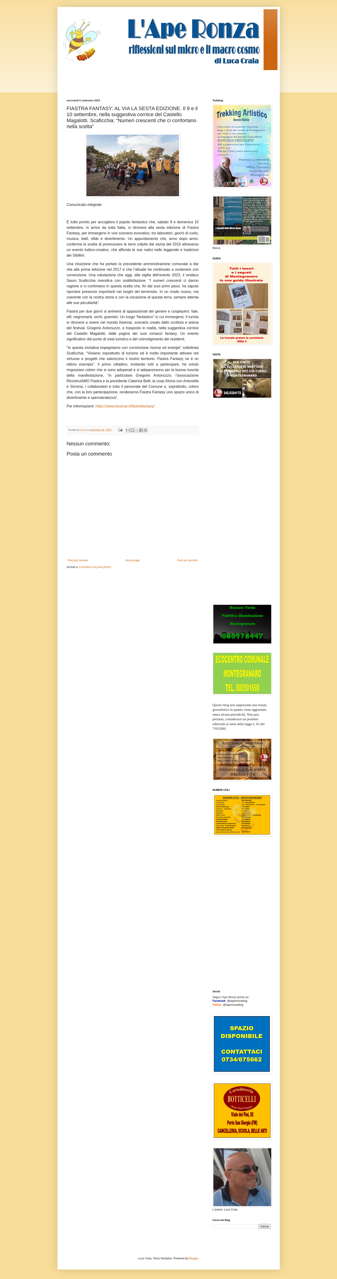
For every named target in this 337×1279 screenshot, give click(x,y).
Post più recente (78, 560)
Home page (132, 560)
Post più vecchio (187, 560)
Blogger (193, 1258)
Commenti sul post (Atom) (95, 567)
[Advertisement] (151, 80)
